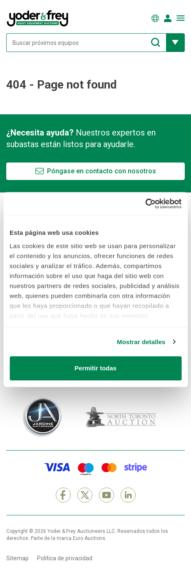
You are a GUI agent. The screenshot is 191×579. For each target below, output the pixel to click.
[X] (84, 495)
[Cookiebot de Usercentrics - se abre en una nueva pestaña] (145, 203)
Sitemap (17, 558)
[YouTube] (106, 495)
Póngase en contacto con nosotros (101, 171)
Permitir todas (95, 368)
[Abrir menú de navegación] (180, 18)
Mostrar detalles (141, 341)
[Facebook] (63, 495)
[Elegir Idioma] (155, 18)
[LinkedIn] (128, 495)
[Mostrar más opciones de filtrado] (175, 42)
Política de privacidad (64, 558)
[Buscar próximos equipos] (86, 42)
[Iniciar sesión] (167, 18)
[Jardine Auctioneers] (41, 417)
